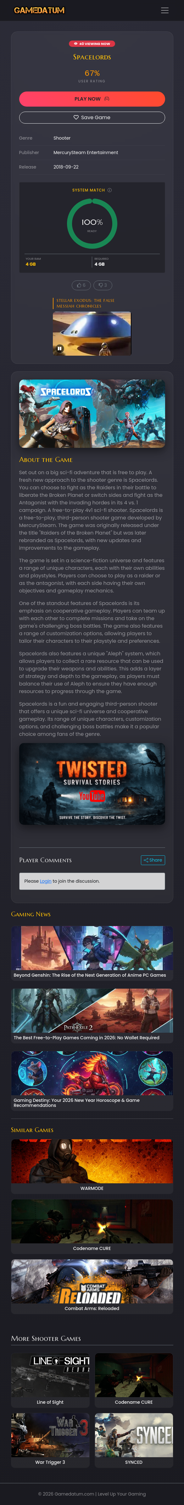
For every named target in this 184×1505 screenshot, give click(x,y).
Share (153, 860)
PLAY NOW (92, 99)
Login (46, 881)
